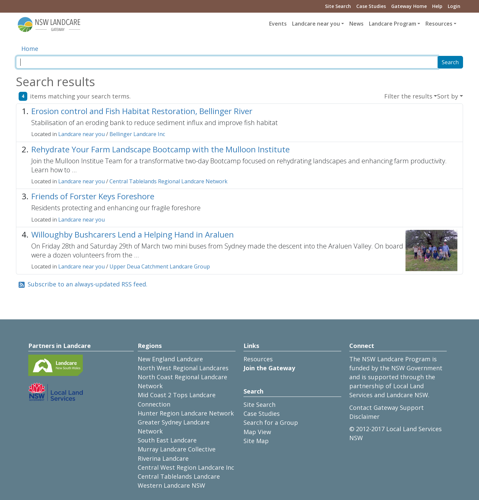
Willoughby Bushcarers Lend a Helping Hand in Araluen (132, 234)
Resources (258, 359)
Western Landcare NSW (171, 485)
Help (437, 6)
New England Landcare (170, 359)
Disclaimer (364, 416)
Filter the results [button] (408, 96)
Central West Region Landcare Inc (186, 467)
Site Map (256, 441)
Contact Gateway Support (386, 408)
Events (278, 23)
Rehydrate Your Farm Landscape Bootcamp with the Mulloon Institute (160, 149)
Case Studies (371, 6)
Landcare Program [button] (392, 23)
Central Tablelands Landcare (179, 476)
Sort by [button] (447, 96)
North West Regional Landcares (183, 368)
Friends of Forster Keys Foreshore (92, 196)
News (356, 23)
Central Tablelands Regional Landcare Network (168, 181)
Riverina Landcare (163, 458)
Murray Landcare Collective (177, 449)
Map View (257, 432)
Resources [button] (438, 23)
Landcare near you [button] (316, 23)
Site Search (338, 6)
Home (29, 49)
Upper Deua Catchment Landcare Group (159, 266)
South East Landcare (167, 440)
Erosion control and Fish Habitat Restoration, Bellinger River (141, 110)
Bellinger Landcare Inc (137, 134)
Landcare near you (81, 134)
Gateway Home (409, 6)
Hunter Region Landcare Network (186, 413)
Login (454, 6)
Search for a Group (270, 422)
